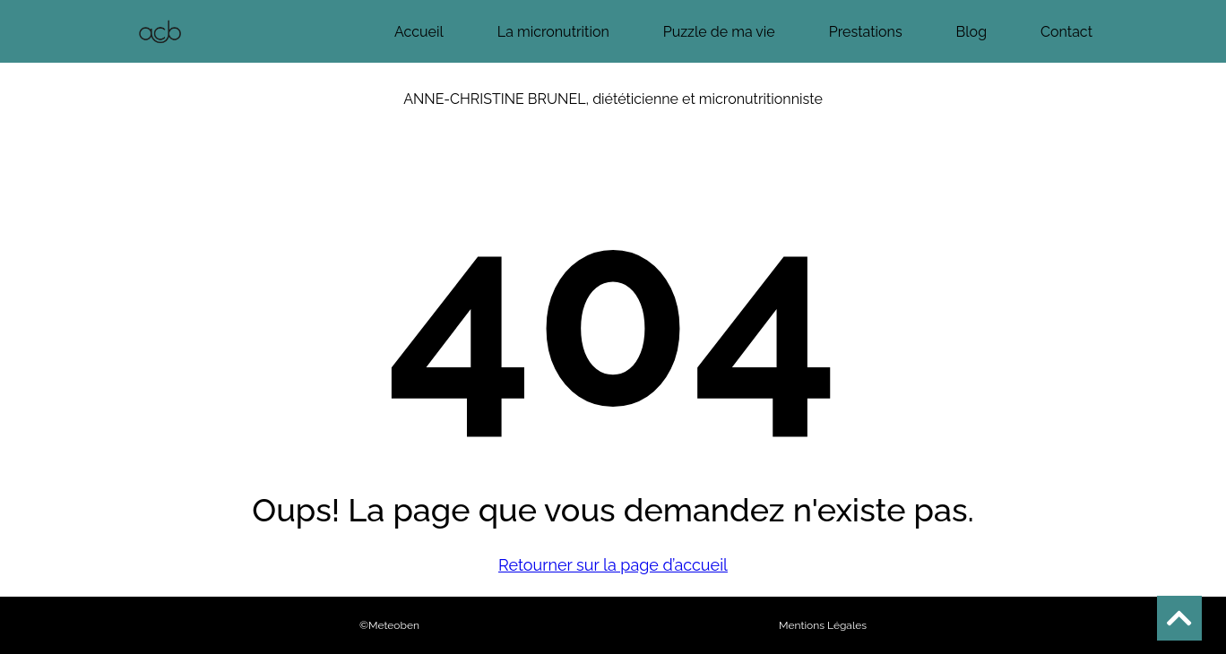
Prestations (865, 31)
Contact (1066, 31)
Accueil (419, 31)
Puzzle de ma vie (719, 31)
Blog (971, 31)
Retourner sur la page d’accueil (613, 564)
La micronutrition (553, 31)
